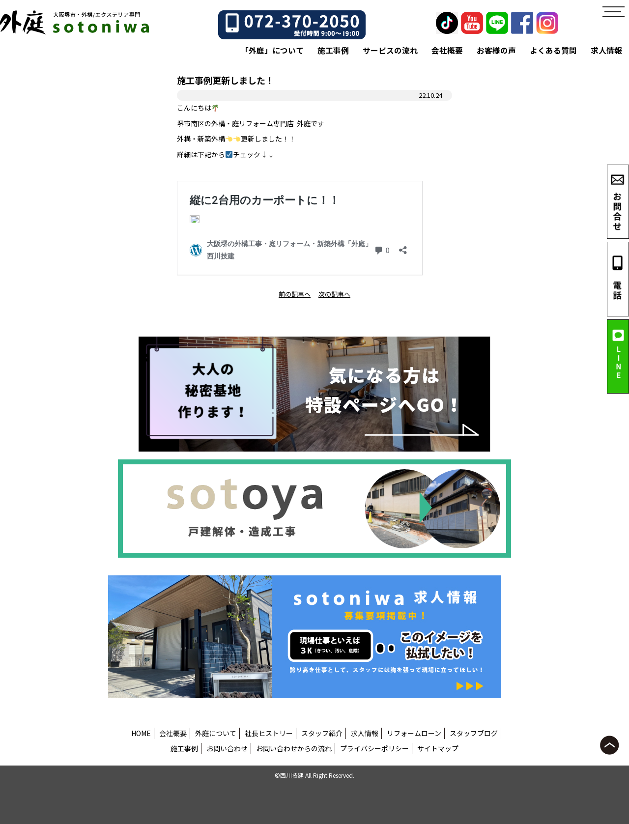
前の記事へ (295, 294)
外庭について (215, 733)
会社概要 (447, 50)
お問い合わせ (227, 748)
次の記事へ (334, 294)
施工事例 (333, 50)
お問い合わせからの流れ (294, 748)
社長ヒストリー (269, 733)
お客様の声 (496, 50)
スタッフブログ (474, 733)
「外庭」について (272, 50)
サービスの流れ (390, 50)
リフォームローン (414, 733)
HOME (141, 733)
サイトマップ (437, 748)
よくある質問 (553, 50)
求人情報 (606, 50)
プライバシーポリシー (374, 748)
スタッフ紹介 (322, 733)
